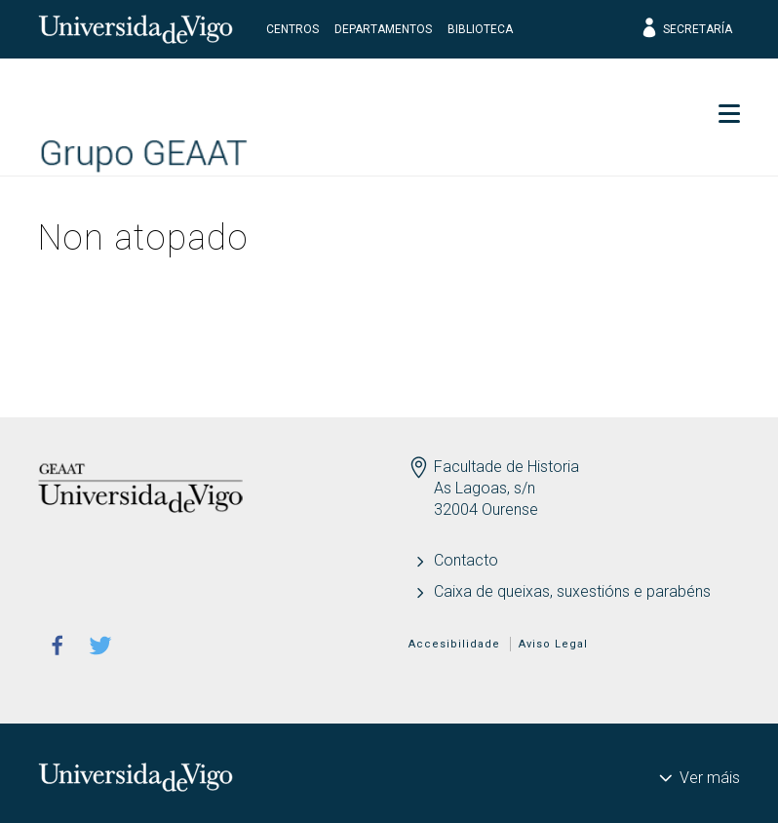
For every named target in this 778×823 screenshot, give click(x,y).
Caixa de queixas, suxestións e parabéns (572, 591)
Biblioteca (480, 29)
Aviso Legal (553, 644)
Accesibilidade (454, 644)
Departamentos (383, 29)
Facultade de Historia (506, 466)
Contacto (466, 560)
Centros (292, 29)
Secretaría (686, 29)
